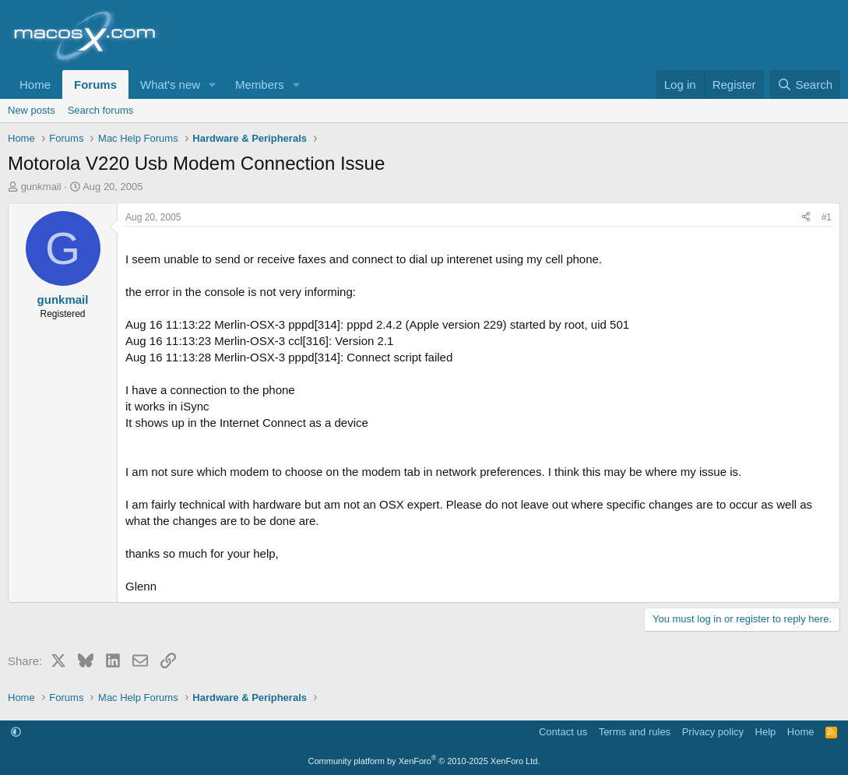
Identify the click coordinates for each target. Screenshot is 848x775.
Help (765, 732)
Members (259, 84)
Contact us (563, 732)
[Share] (806, 218)
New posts (31, 110)
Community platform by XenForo (424, 761)
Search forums (101, 110)
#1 (827, 217)
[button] (212, 84)
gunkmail (41, 186)
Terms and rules (634, 732)
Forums (95, 84)
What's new (170, 84)
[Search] (804, 84)
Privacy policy (713, 732)
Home (35, 84)
